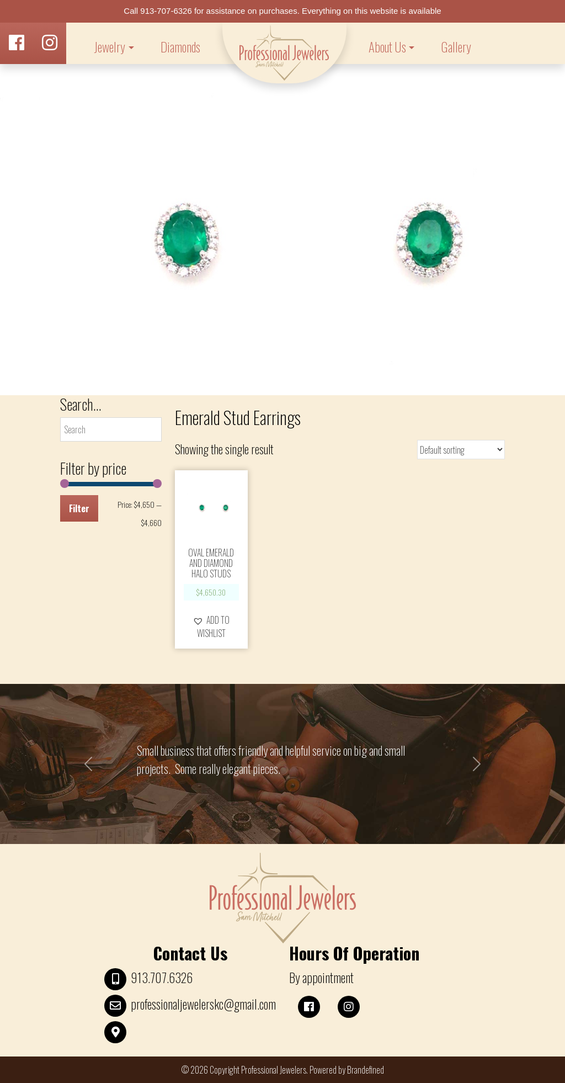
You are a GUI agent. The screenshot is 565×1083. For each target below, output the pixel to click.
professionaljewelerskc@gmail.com (203, 1004)
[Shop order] (461, 449)
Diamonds (180, 47)
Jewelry (109, 47)
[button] (211, 626)
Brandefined (365, 1069)
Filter (79, 508)
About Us (387, 47)
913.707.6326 (162, 977)
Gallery (456, 47)
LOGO (284, 53)
